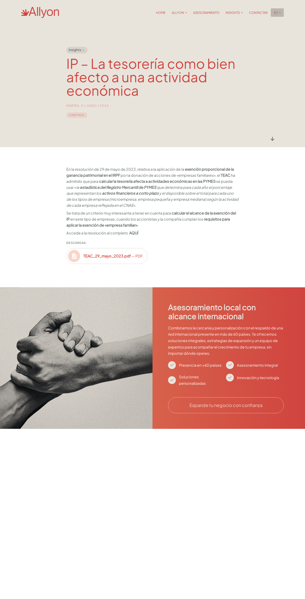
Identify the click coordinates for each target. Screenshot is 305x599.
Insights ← (77, 50)
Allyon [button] (178, 13)
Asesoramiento (206, 13)
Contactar (258, 13)
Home (161, 13)
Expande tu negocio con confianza (225, 405)
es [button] (276, 13)
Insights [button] (233, 13)
